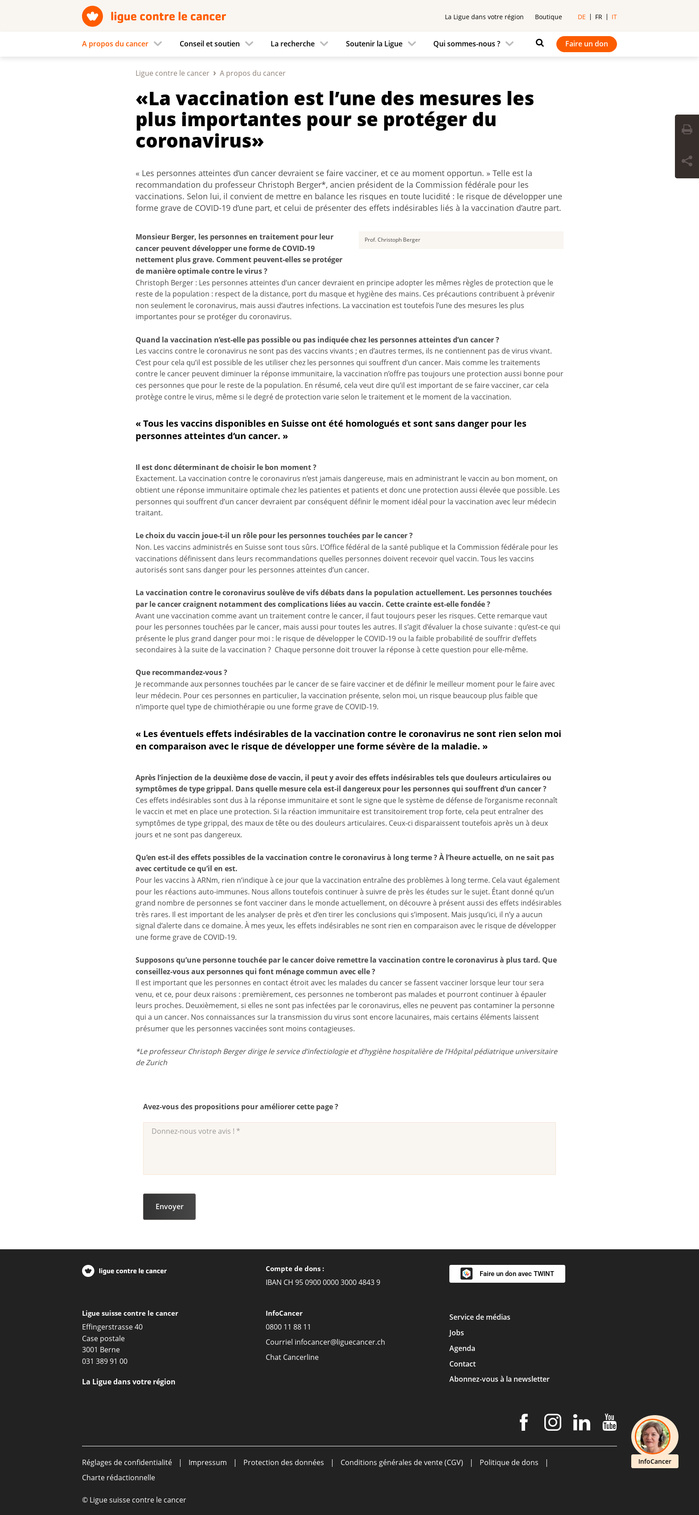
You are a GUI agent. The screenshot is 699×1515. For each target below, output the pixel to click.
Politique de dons (509, 1462)
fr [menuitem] (598, 16)
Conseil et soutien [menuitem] (210, 44)
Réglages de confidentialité (127, 1462)
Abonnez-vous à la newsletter (499, 1379)
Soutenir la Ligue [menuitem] (374, 44)
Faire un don (586, 44)
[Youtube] (609, 1424)
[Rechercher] (537, 43)
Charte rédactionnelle (118, 1477)
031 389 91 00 (104, 1361)
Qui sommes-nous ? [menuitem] (466, 44)
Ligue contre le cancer (173, 73)
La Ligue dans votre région (484, 16)
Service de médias (479, 1317)
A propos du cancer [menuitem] (115, 44)
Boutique (548, 16)
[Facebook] (523, 1424)
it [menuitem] (614, 16)
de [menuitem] (582, 16)
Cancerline (301, 1357)
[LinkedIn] (581, 1424)
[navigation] (349, 44)
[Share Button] (687, 162)
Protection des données (283, 1462)
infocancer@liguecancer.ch (340, 1342)
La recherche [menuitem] (293, 44)
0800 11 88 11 (288, 1327)
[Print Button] (687, 130)
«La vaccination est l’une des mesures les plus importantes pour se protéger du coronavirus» (335, 119)
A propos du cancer (253, 73)
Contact (462, 1364)
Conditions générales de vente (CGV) (402, 1462)
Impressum (208, 1462)
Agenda (462, 1348)
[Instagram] (552, 1424)
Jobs (456, 1333)
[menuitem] (124, 44)
